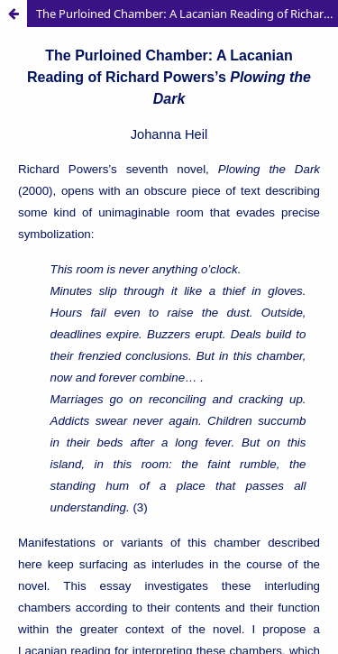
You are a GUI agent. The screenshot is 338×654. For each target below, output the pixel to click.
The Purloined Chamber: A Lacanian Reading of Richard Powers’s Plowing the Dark (187, 13)
